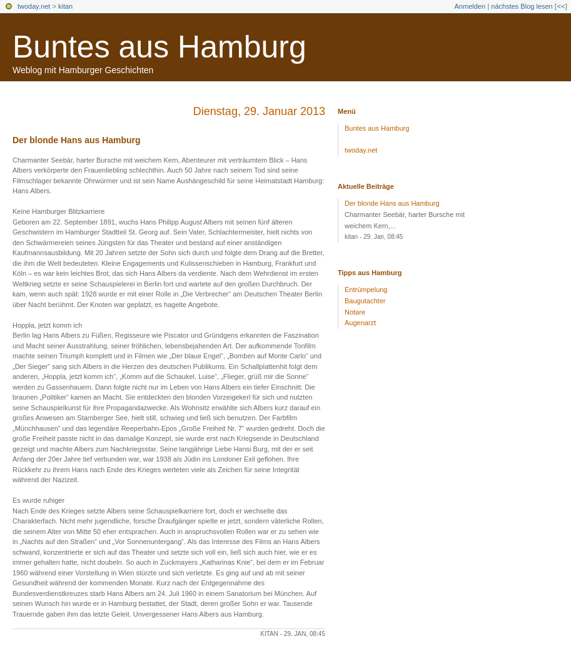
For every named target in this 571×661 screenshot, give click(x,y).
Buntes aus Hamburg (159, 46)
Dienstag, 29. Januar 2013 (259, 111)
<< (561, 6)
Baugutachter (365, 301)
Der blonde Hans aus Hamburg (77, 140)
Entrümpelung (366, 289)
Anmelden (470, 6)
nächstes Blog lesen (521, 6)
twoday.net (34, 6)
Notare (355, 312)
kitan (65, 6)
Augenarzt (360, 322)
